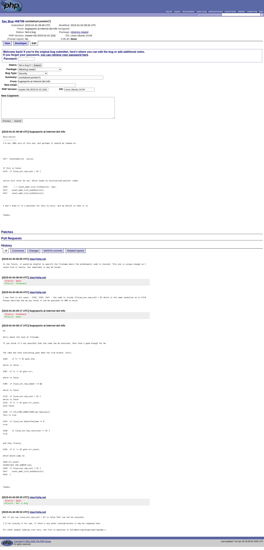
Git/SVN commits (52, 250)
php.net (169, 11)
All (5, 250)
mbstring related (79, 32)
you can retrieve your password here (64, 54)
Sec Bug (8, 21)
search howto (230, 11)
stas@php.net (38, 259)
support (177, 11)
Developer (21, 43)
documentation (188, 11)
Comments (18, 250)
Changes (34, 250)
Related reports (75, 250)
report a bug (202, 11)
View (7, 43)
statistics (241, 11)
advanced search (216, 11)
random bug (252, 11)
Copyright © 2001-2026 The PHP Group (32, 544)
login (261, 11)
